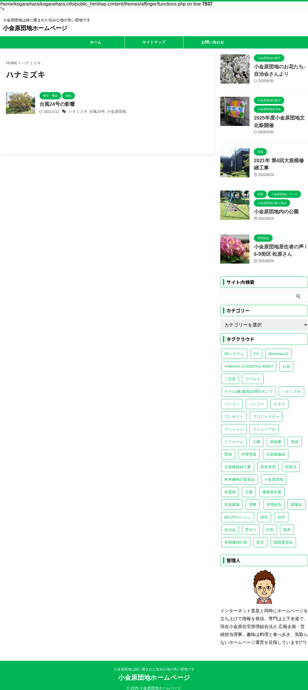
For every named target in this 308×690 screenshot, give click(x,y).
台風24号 (95, 112)
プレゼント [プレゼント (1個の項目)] (233, 410)
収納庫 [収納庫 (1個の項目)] (275, 435)
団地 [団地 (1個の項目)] (228, 448)
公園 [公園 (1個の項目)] (256, 435)
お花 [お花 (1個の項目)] (286, 360)
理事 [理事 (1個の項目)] (253, 498)
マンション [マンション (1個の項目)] (233, 423)
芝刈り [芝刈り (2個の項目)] (251, 523)
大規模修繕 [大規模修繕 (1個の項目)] (275, 448)
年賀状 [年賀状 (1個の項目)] (230, 485)
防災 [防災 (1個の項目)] (260, 536)
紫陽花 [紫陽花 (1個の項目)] (296, 498)
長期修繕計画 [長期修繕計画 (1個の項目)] (235, 536)
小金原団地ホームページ (35, 28)
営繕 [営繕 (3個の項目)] (294, 435)
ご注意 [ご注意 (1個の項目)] (230, 372)
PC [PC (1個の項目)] (256, 347)
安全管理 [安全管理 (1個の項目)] (268, 460)
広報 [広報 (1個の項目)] (249, 485)
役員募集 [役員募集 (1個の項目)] (232, 498)
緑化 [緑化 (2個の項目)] (264, 511)
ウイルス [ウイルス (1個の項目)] (252, 372)
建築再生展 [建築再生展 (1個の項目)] (271, 485)
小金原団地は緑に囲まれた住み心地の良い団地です (154, 664)
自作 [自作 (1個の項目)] (281, 511)
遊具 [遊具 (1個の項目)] (287, 523)
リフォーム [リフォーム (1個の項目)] (233, 435)
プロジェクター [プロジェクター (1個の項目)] (266, 410)
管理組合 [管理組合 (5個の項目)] (273, 498)
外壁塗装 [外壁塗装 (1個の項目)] (249, 448)
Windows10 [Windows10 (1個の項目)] (278, 347)
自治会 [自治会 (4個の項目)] (230, 523)
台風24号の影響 (56, 104)
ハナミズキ (77, 112)
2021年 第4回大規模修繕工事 (281, 157)
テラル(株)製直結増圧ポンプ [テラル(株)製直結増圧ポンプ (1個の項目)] (248, 385)
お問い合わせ (212, 42)
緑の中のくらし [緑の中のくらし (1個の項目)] (237, 511)
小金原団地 (113, 112)
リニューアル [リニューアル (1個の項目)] (264, 423)
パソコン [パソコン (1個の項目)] (232, 397)
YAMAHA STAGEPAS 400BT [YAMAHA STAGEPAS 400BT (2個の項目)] (248, 360)
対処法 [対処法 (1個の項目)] (291, 460)
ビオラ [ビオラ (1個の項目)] (279, 397)
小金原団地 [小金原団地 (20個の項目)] (273, 473)
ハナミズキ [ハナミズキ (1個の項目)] (291, 385)
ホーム (95, 42)
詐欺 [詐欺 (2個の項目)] (270, 523)
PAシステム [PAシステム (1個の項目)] (234, 347)
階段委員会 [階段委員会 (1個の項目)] (283, 536)
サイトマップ (153, 42)
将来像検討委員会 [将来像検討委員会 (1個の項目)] (239, 473)
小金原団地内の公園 (272, 207)
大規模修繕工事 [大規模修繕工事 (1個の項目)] (237, 460)
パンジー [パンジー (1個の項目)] (256, 397)
